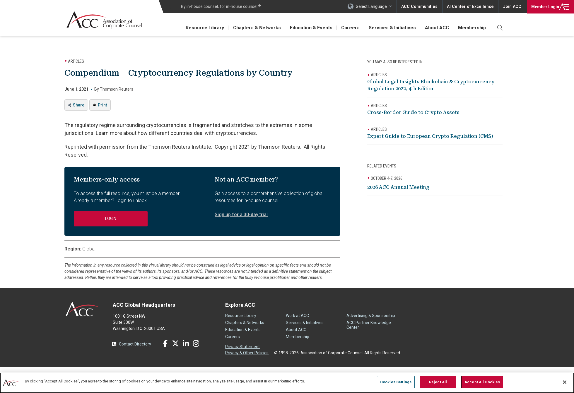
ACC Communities (421, 6)
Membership (472, 28)
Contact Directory (135, 344)
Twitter (175, 343)
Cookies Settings (395, 382)
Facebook (165, 343)
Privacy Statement (242, 346)
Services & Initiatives (391, 28)
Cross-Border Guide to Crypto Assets (413, 112)
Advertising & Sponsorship (370, 315)
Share (78, 105)
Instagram (196, 343)
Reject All (438, 382)
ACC (82, 309)
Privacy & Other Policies (247, 352)
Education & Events (309, 28)
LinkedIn (185, 343)
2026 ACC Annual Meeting (398, 187)
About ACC (436, 28)
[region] (287, 382)
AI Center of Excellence (471, 6)
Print (102, 105)
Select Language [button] (373, 6)
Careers (349, 28)
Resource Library (202, 28)
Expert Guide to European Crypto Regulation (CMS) (430, 136)
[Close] (564, 382)
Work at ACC (297, 315)
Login (544, 6)
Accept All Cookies (482, 382)
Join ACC (512, 6)
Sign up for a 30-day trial (241, 214)
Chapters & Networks (255, 28)
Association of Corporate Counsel (104, 20)
